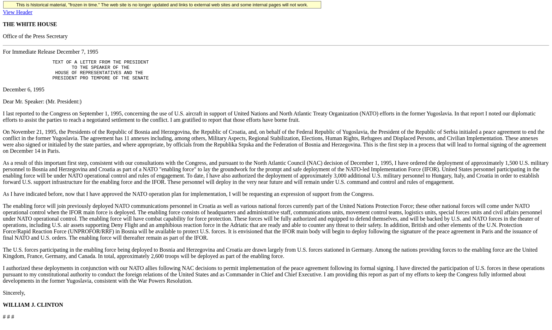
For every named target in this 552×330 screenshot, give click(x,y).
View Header (17, 12)
